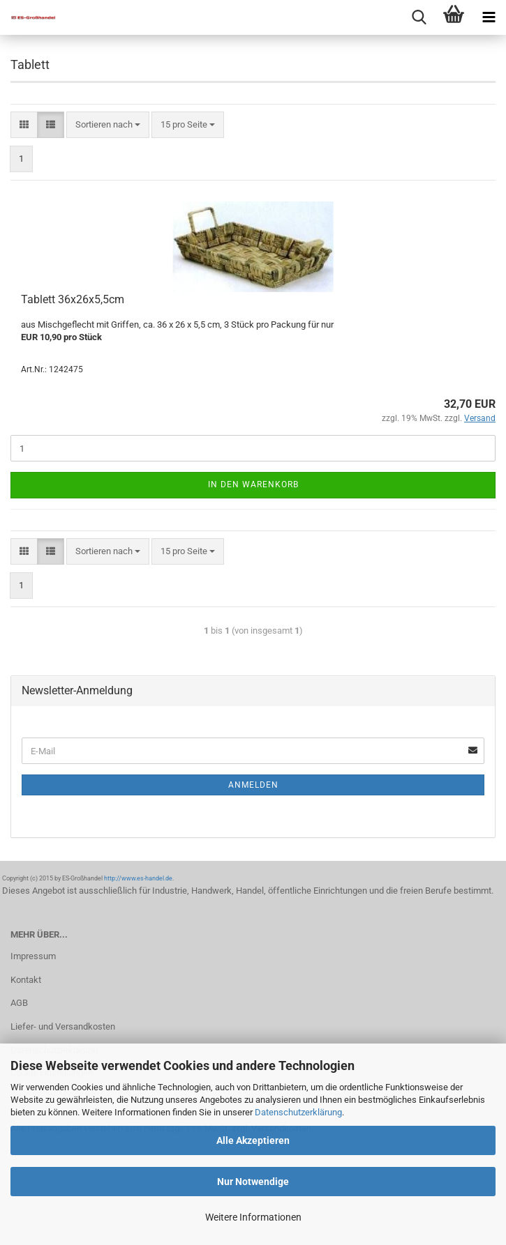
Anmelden (253, 785)
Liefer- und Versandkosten (62, 1026)
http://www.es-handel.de (138, 878)
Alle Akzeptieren (253, 1140)
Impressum (33, 956)
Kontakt (25, 980)
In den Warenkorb (253, 484)
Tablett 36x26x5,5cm (72, 299)
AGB (19, 1003)
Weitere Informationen (253, 1217)
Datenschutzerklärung (298, 1112)
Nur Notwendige (253, 1181)
